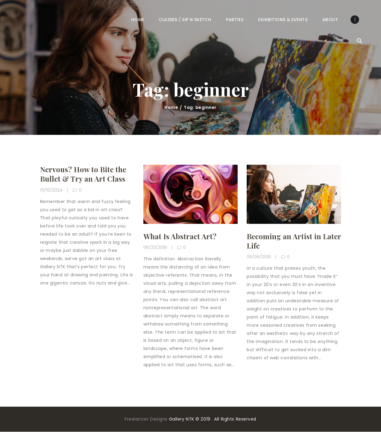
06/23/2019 (155, 247)
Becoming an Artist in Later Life (294, 241)
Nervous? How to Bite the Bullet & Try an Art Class (83, 174)
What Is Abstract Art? (180, 236)
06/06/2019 (259, 257)
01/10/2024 (51, 190)
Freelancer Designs (147, 419)
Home (171, 107)
